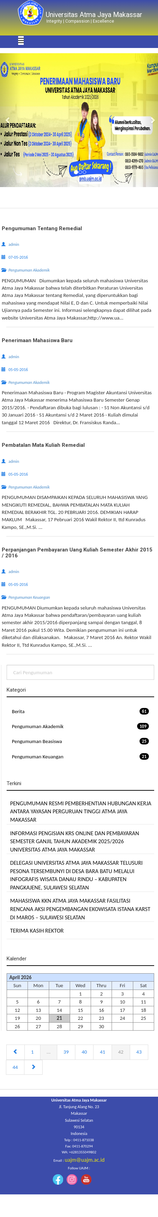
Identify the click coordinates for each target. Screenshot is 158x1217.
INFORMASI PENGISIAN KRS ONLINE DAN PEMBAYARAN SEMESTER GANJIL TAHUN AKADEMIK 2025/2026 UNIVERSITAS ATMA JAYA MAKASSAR (74, 841)
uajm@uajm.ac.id (85, 1159)
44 (15, 1067)
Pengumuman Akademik (80, 726)
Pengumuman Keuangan (80, 756)
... (49, 1052)
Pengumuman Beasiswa (80, 741)
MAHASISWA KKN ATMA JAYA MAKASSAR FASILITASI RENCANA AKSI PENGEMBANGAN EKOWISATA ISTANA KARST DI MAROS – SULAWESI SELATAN (80, 908)
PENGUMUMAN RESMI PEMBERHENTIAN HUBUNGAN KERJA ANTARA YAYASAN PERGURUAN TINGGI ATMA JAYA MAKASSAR (80, 811)
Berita (80, 711)
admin (13, 244)
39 (66, 1052)
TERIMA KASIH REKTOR (37, 930)
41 (102, 1052)
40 (84, 1052)
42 (120, 1052)
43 (139, 1052)
